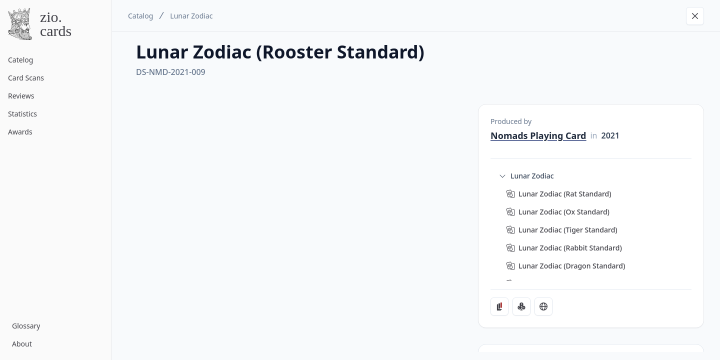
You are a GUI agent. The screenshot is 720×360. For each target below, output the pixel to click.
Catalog (140, 15)
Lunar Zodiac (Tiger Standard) (568, 229)
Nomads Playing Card (538, 136)
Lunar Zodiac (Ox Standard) (564, 211)
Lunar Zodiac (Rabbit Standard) (570, 247)
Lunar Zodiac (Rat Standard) (565, 193)
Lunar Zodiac (191, 15)
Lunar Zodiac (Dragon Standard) (571, 265)
